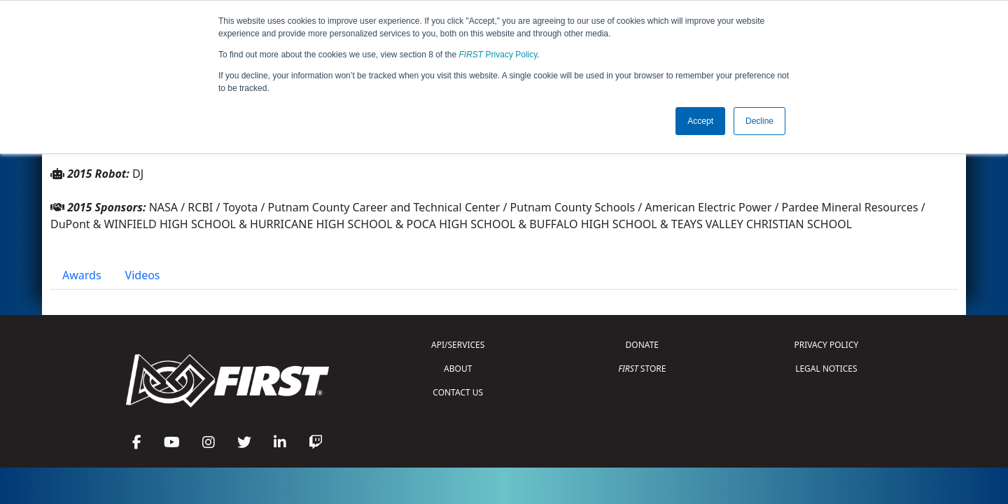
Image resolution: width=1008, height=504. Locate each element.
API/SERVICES (457, 345)
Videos (142, 275)
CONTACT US (458, 392)
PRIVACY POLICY (826, 345)
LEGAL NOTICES (826, 368)
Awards (82, 275)
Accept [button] (700, 121)
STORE (642, 368)
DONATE (642, 345)
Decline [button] (760, 121)
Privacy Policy (498, 54)
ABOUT (458, 368)
